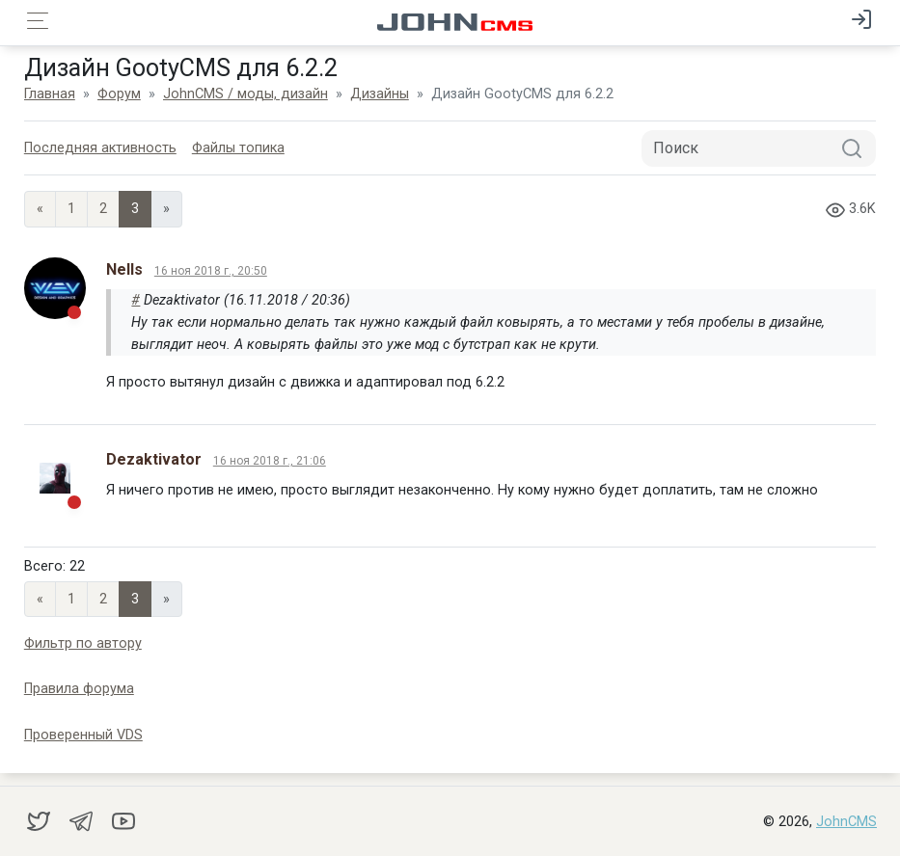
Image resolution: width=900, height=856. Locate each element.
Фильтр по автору (83, 643)
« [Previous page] (40, 209)
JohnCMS (846, 822)
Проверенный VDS (83, 735)
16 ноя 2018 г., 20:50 (210, 271)
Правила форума (79, 689)
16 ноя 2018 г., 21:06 (269, 461)
